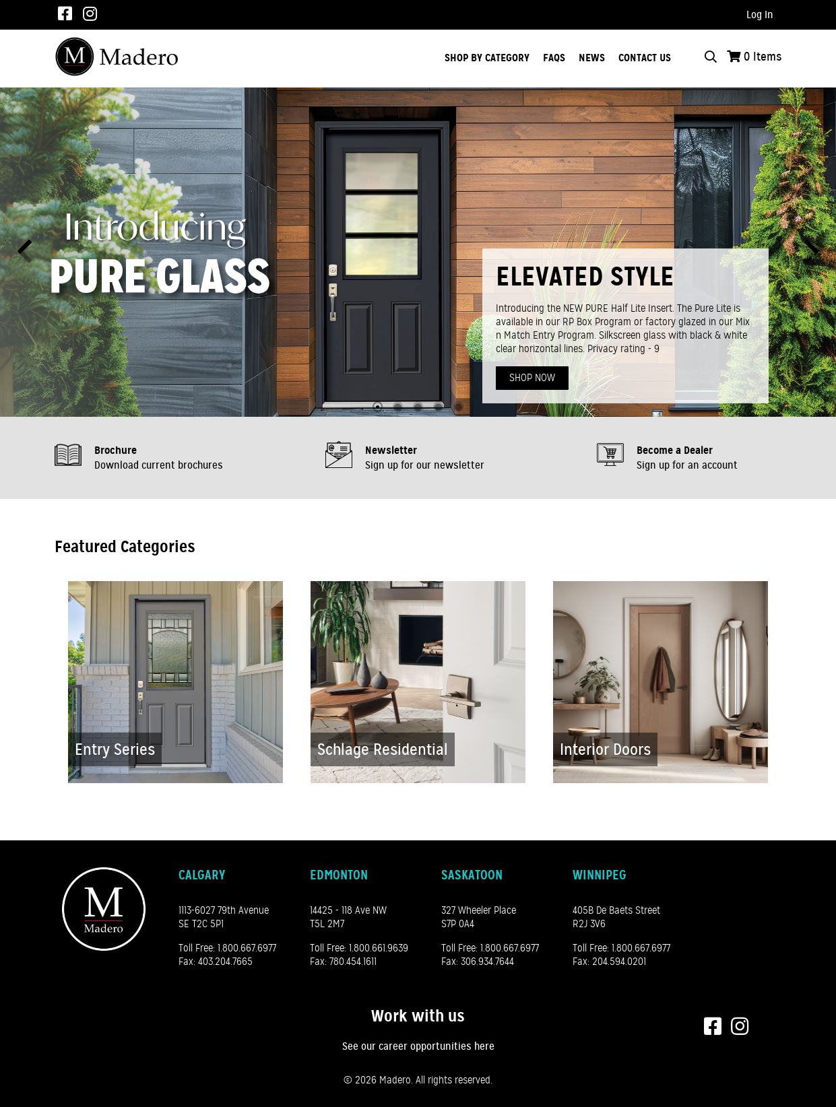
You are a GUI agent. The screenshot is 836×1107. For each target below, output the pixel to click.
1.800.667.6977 (247, 948)
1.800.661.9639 (378, 948)
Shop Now (532, 377)
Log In (759, 15)
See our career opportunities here (418, 1046)
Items (763, 56)
